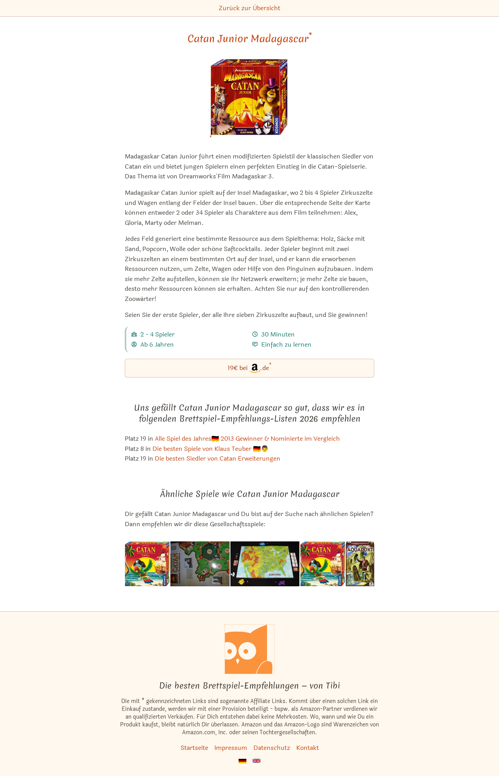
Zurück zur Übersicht (249, 8)
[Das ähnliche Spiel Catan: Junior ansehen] (322, 563)
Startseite (194, 748)
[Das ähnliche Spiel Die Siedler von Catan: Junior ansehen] (147, 563)
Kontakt (307, 748)
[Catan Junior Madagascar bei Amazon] (249, 101)
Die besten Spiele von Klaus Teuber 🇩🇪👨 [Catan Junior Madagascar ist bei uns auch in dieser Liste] (210, 449)
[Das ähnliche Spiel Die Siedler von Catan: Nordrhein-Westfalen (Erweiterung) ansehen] (200, 563)
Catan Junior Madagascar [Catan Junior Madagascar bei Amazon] (250, 38)
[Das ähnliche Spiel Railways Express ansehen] (264, 563)
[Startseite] (249, 649)
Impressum (230, 748)
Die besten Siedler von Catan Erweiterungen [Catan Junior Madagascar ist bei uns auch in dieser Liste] (217, 458)
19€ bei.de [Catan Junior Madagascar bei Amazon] (250, 367)
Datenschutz (271, 748)
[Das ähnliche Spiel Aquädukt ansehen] (360, 563)
